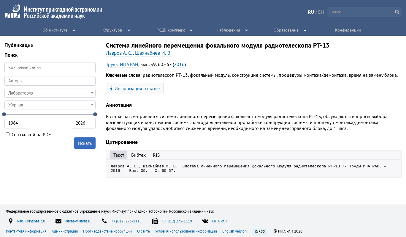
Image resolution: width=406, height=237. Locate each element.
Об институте (55, 29)
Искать (85, 143)
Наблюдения (228, 29)
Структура (113, 29)
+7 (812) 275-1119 (177, 221)
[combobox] (50, 81)
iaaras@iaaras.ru (78, 221)
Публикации (19, 45)
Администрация (65, 231)
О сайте (144, 231)
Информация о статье (135, 88)
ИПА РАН (219, 221)
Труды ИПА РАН (122, 64)
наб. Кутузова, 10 (31, 221)
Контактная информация (26, 231)
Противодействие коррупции (108, 231)
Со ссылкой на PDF (28, 134)
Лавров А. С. (119, 53)
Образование (286, 29)
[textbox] (50, 93)
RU (311, 12)
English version (235, 231)
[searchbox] (50, 81)
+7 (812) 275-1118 (126, 221)
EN (321, 12)
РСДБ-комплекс (170, 29)
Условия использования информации (186, 231)
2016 (179, 64)
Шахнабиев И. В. (153, 53)
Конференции (348, 29)
